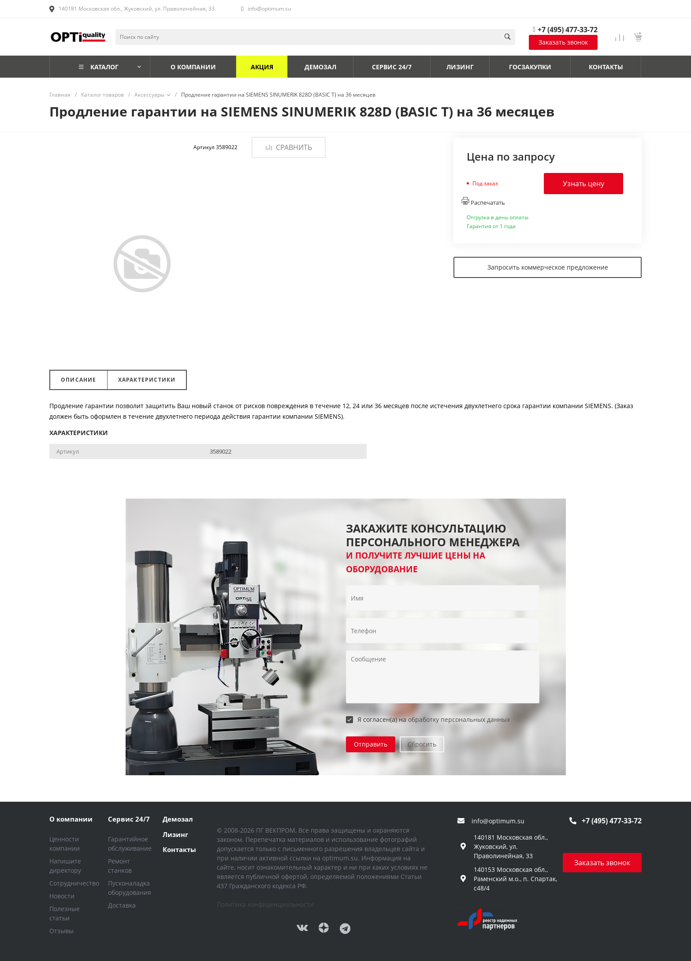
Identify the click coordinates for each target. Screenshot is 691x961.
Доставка (122, 905)
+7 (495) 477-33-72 (568, 29)
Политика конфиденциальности (265, 904)
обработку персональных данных (459, 719)
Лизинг (175, 834)
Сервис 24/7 (129, 819)
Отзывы (61, 931)
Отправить (370, 744)
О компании (71, 819)
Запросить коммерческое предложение (547, 267)
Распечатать (483, 201)
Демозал (178, 819)
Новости (61, 896)
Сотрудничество (74, 883)
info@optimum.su (269, 8)
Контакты (179, 849)
